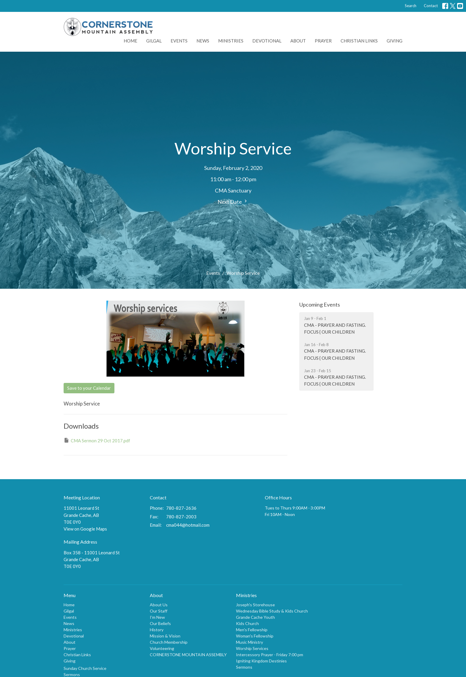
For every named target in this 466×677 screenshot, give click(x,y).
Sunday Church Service (85, 668)
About (298, 40)
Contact (431, 5)
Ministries (230, 40)
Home (130, 40)
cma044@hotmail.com (188, 525)
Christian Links (359, 40)
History (156, 629)
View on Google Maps (85, 528)
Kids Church (247, 623)
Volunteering (162, 648)
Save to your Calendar (89, 388)
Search (410, 5)
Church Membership (169, 642)
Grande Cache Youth (255, 617)
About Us (159, 604)
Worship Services (252, 648)
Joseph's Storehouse (255, 604)
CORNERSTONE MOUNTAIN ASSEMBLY (188, 654)
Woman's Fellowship (254, 635)
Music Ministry (249, 642)
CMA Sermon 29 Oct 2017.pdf (97, 440)
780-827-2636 (181, 508)
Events (179, 40)
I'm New (157, 617)
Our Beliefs (160, 623)
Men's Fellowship (251, 629)
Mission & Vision (165, 635)
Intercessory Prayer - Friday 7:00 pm (269, 654)
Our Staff (158, 610)
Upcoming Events (319, 304)
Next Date (233, 201)
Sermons (244, 667)
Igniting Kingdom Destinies (261, 660)
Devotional (266, 40)
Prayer (323, 40)
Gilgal (154, 40)
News (202, 40)
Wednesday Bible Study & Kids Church (272, 610)
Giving (394, 40)
